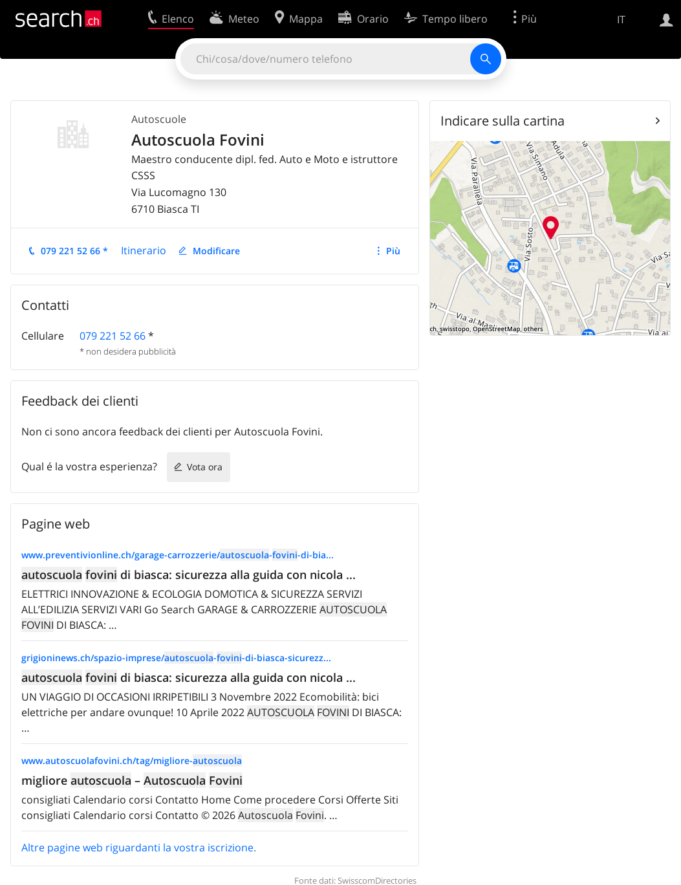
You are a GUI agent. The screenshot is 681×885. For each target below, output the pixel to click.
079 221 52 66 (113, 336)
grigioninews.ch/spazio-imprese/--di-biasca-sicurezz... (176, 657)
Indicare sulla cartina (502, 120)
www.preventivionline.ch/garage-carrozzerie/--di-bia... (177, 555)
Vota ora (204, 467)
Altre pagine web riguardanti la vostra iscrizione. (138, 847)
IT (621, 19)
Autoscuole (158, 119)
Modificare (216, 251)
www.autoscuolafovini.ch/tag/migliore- (131, 760)
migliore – (132, 780)
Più (393, 251)
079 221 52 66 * (74, 251)
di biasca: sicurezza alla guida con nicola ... (188, 574)
